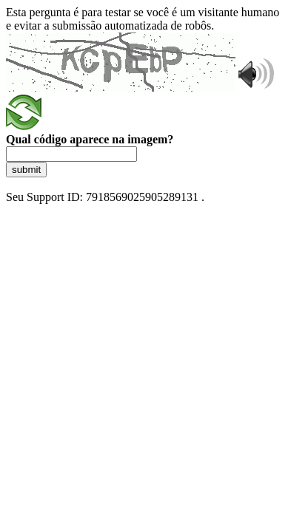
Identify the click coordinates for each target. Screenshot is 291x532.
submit (26, 169)
